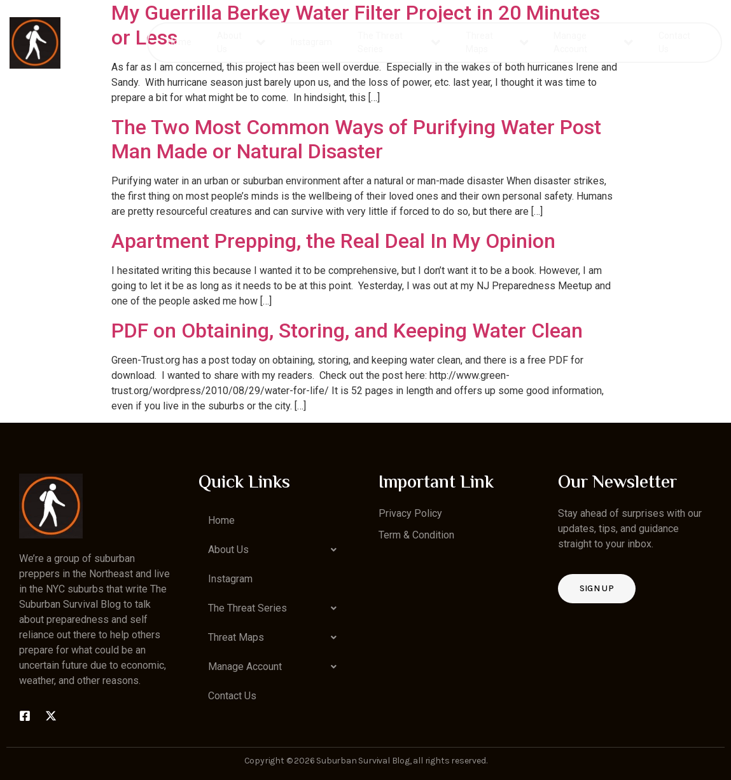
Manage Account (593, 42)
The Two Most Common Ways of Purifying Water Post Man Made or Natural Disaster (356, 139)
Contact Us (674, 42)
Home (179, 42)
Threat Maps (497, 42)
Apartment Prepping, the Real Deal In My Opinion (333, 241)
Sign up (597, 588)
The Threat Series (399, 42)
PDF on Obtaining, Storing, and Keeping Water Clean (347, 330)
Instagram (311, 42)
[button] (275, 549)
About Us (241, 42)
